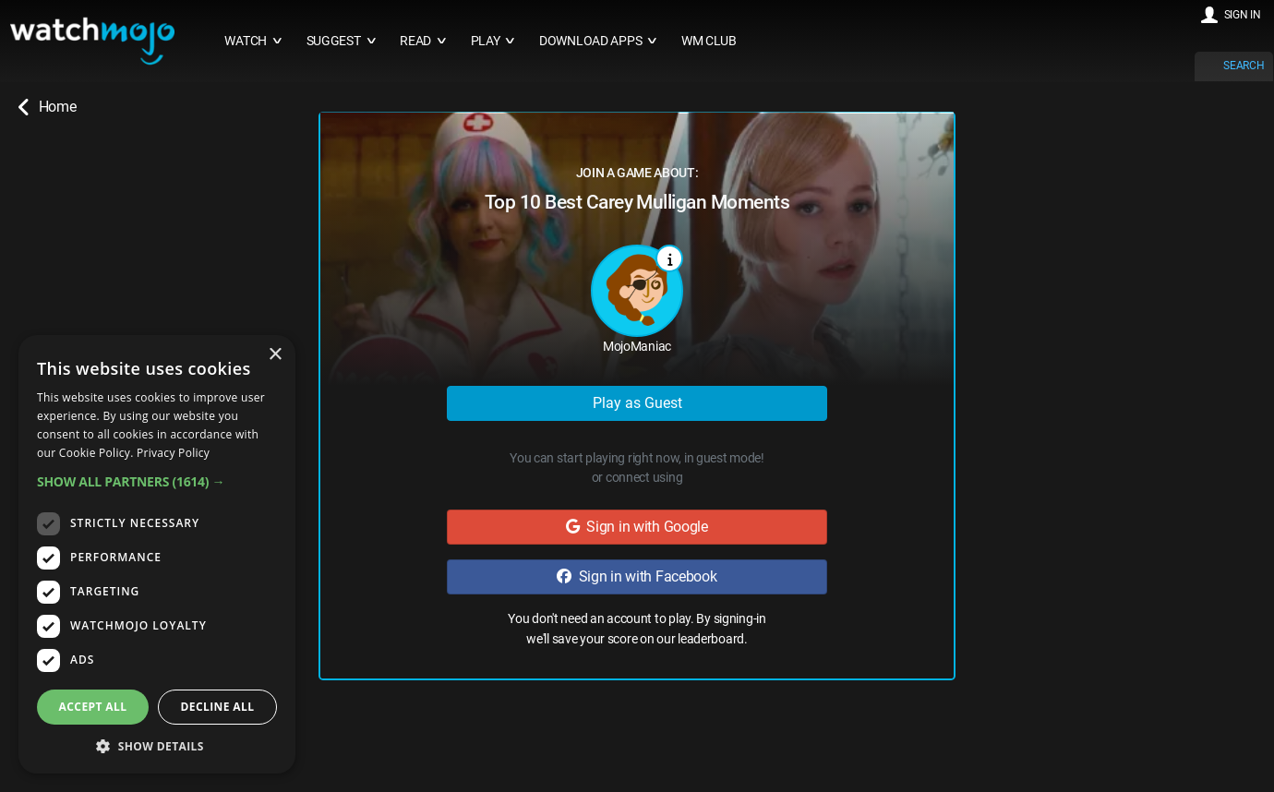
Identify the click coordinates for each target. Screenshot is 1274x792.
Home (47, 107)
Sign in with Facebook (636, 576)
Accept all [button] (93, 706)
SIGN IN (1242, 14)
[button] (157, 481)
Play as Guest (637, 403)
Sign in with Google (637, 526)
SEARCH (1243, 65)
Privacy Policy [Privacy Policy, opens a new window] (173, 453)
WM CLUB (709, 41)
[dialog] (156, 554)
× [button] (275, 355)
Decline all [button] (218, 706)
